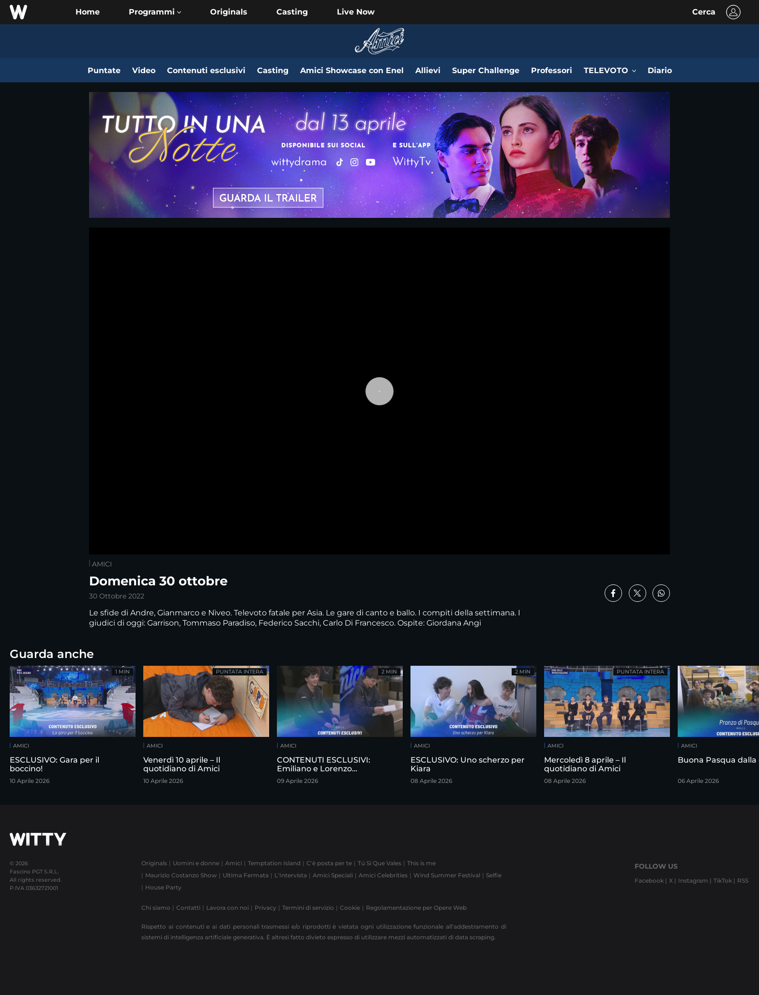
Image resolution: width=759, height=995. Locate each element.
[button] (155, 12)
